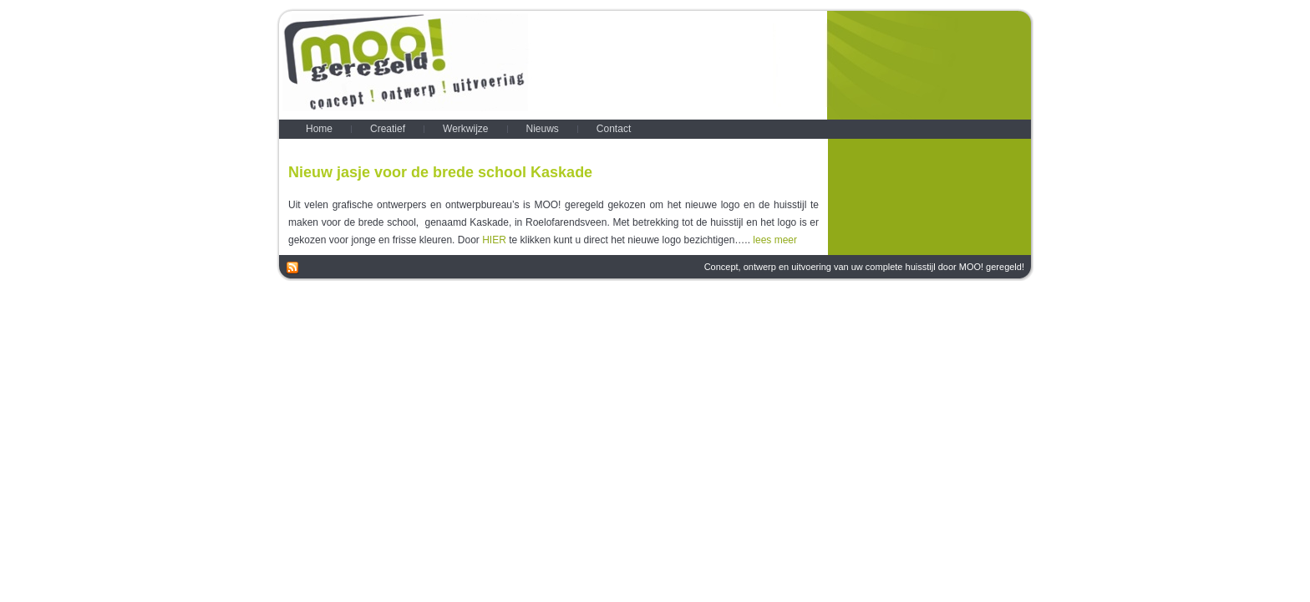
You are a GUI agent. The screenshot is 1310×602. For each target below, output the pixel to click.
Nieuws (815, 145)
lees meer (775, 240)
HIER (494, 240)
